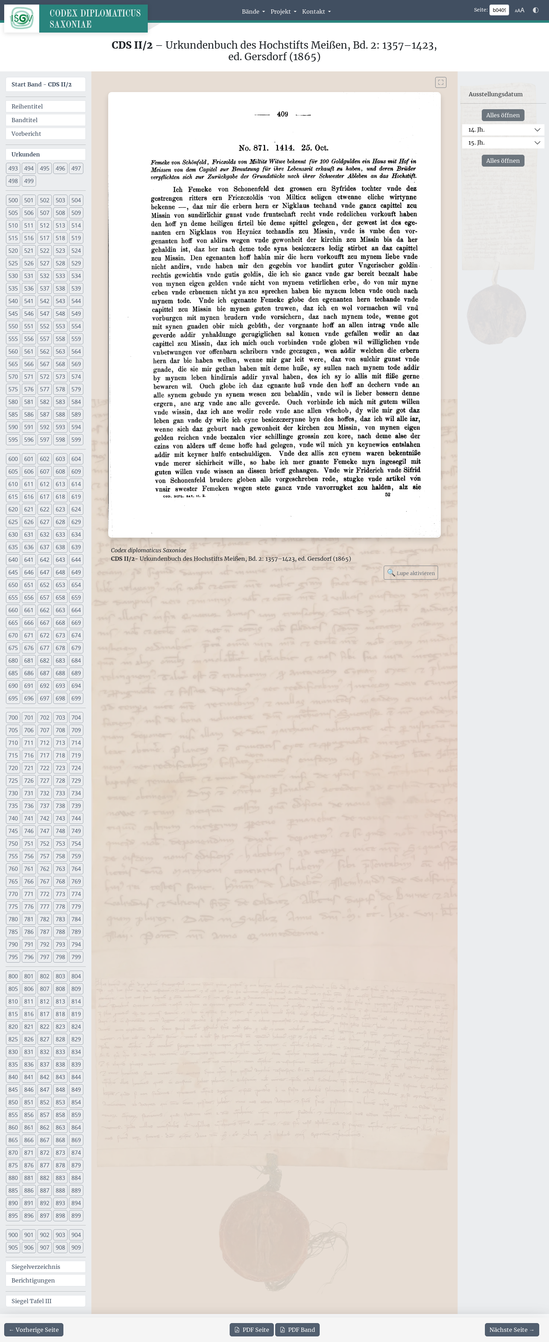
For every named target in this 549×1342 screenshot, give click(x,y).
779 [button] (76, 906)
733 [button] (60, 793)
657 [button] (44, 597)
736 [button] (29, 806)
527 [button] (44, 263)
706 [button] (29, 730)
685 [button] (13, 673)
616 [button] (29, 497)
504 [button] (76, 200)
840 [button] (13, 1077)
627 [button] (44, 522)
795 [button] (13, 957)
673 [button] (60, 635)
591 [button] (29, 427)
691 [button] (29, 686)
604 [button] (76, 459)
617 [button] (44, 497)
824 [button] (76, 1026)
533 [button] (60, 276)
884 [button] (76, 1178)
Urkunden (26, 154)
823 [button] (60, 1026)
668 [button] (60, 623)
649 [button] (76, 572)
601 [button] (29, 459)
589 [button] (76, 414)
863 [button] (60, 1127)
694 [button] (76, 686)
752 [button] (44, 843)
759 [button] (76, 856)
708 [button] (60, 730)
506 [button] (29, 213)
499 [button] (29, 181)
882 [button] (44, 1178)
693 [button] (60, 686)
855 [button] (13, 1115)
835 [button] (13, 1064)
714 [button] (76, 743)
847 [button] (44, 1089)
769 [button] (76, 881)
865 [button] (13, 1140)
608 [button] (60, 471)
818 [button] (60, 1014)
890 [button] (13, 1203)
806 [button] (29, 989)
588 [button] (60, 414)
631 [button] (29, 534)
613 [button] (60, 484)
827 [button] (44, 1039)
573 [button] (60, 376)
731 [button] (29, 793)
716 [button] (29, 755)
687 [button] (44, 673)
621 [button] (29, 509)
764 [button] (76, 869)
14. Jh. (476, 129)
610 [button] (13, 484)
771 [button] (29, 894)
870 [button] (13, 1152)
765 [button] (13, 881)
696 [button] (29, 698)
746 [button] (29, 831)
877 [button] (44, 1165)
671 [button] (29, 635)
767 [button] (44, 881)
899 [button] (76, 1215)
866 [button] (29, 1140)
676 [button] (29, 648)
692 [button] (44, 686)
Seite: (481, 10)
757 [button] (44, 856)
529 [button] (76, 263)
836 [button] (29, 1064)
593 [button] (60, 427)
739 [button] (76, 806)
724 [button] (76, 768)
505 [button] (13, 213)
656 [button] (29, 597)
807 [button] (44, 989)
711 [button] (29, 743)
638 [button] (60, 547)
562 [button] (44, 351)
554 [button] (76, 326)
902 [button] (44, 1235)
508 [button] (60, 213)
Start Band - (42, 84)
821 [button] (29, 1026)
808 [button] (60, 989)
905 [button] (13, 1247)
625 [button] (13, 522)
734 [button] (76, 793)
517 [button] (44, 238)
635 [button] (13, 547)
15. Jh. (476, 142)
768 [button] (60, 881)
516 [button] (29, 238)
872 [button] (44, 1152)
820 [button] (13, 1026)
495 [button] (44, 168)
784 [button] (76, 919)
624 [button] (76, 509)
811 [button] (29, 1001)
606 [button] (29, 471)
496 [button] (60, 168)
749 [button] (76, 831)
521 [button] (29, 250)
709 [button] (76, 730)
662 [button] (44, 610)
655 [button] (13, 597)
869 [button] (76, 1140)
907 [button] (44, 1247)
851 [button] (29, 1102)
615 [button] (13, 497)
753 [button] (60, 843)
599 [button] (76, 439)
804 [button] (76, 976)
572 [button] (44, 376)
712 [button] (44, 743)
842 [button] (44, 1077)
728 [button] (60, 780)
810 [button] (13, 1001)
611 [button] (29, 484)
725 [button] (13, 780)
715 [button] (13, 755)
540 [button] (13, 301)
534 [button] (76, 276)
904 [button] (76, 1235)
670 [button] (13, 635)
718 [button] (60, 755)
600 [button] (13, 459)
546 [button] (29, 313)
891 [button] (29, 1203)
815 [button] (13, 1014)
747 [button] (44, 831)
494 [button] (29, 168)
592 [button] (44, 427)
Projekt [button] (281, 11)
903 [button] (60, 1235)
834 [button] (76, 1052)
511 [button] (29, 225)
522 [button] (44, 250)
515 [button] (13, 238)
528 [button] (60, 263)
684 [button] (76, 660)
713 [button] (60, 743)
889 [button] (76, 1190)
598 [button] (60, 439)
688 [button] (60, 673)
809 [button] (76, 989)
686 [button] (29, 673)
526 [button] (29, 263)
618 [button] (60, 497)
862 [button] (44, 1127)
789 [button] (76, 932)
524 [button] (76, 250)
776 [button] (29, 906)
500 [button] (13, 200)
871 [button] (29, 1152)
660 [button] (13, 610)
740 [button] (13, 818)
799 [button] (76, 957)
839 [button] (76, 1064)
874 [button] (76, 1152)
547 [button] (44, 313)
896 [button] (29, 1215)
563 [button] (60, 351)
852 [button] (44, 1102)
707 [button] (44, 730)
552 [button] (44, 326)
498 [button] (13, 181)
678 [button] (60, 648)
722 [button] (44, 768)
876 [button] (29, 1165)
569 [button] (76, 364)
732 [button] (44, 793)
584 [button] (76, 402)
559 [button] (76, 339)
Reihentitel (27, 106)
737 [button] (44, 806)
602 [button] (44, 459)
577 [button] (44, 389)
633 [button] (60, 534)
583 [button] (60, 402)
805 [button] (13, 989)
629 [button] (76, 522)
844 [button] (76, 1077)
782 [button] (44, 919)
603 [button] (60, 459)
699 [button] (76, 698)
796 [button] (29, 957)
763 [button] (60, 869)
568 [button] (60, 364)
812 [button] (44, 1001)
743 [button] (60, 818)
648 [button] (60, 572)
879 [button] (76, 1165)
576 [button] (29, 389)
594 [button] (76, 427)
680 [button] (13, 660)
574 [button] (76, 376)
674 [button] (76, 635)
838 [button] (60, 1064)
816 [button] (29, 1014)
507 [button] (44, 213)
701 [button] (29, 717)
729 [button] (76, 780)
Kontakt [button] (314, 11)
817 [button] (44, 1014)
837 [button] (44, 1064)
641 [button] (29, 560)
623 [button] (60, 509)
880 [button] (13, 1178)
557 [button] (44, 339)
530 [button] (13, 276)
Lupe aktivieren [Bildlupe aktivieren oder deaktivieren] (411, 572)
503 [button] (60, 200)
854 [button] (76, 1102)
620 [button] (13, 509)
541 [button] (29, 301)
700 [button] (13, 717)
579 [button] (76, 389)
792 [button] (44, 944)
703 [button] (60, 717)
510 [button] (13, 225)
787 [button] (44, 932)
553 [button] (60, 326)
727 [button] (44, 780)
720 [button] (13, 768)
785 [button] (13, 932)
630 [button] (13, 534)
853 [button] (60, 1102)
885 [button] (13, 1190)
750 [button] (13, 843)
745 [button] (13, 831)
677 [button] (44, 648)
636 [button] (29, 547)
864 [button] (76, 1127)
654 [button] (76, 585)
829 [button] (76, 1039)
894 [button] (76, 1203)
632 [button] (44, 534)
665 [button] (13, 623)
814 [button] (76, 1001)
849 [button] (76, 1089)
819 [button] (76, 1014)
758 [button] (60, 856)
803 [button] (60, 976)
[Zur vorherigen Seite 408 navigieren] (33, 1329)
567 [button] (44, 364)
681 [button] (29, 660)
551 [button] (29, 326)
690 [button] (13, 686)
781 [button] (29, 919)
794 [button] (76, 944)
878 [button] (60, 1165)
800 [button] (13, 976)
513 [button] (60, 225)
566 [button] (29, 364)
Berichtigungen (33, 1280)
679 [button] (76, 648)
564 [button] (76, 351)
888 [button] (60, 1190)
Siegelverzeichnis (36, 1266)
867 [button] (44, 1140)
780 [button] (13, 919)
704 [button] (76, 717)
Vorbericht (26, 133)
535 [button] (13, 288)
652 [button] (44, 585)
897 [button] (44, 1215)
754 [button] (76, 843)
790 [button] (13, 944)
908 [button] (60, 1247)
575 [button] (13, 389)
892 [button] (44, 1203)
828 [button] (60, 1039)
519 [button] (76, 238)
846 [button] (29, 1089)
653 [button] (60, 585)
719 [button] (76, 755)
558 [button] (60, 339)
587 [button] (44, 414)
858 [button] (60, 1115)
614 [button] (76, 484)
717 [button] (44, 755)
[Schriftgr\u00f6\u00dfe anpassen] (519, 10)
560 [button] (13, 351)
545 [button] (13, 313)
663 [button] (60, 610)
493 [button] (13, 168)
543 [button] (60, 301)
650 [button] (13, 585)
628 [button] (60, 522)
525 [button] (13, 263)
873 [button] (60, 1152)
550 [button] (13, 326)
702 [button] (44, 717)
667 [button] (44, 623)
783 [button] (60, 919)
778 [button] (60, 906)
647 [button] (44, 572)
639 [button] (76, 547)
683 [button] (60, 660)
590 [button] (13, 427)
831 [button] (29, 1052)
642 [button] (44, 560)
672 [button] (44, 635)
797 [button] (44, 957)
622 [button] (44, 509)
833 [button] (60, 1052)
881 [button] (29, 1178)
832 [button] (44, 1052)
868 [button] (60, 1140)
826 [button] (29, 1039)
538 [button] (60, 288)
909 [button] (76, 1247)
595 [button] (13, 439)
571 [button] (29, 376)
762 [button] (44, 869)
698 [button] (60, 698)
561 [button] (29, 351)
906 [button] (29, 1247)
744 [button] (76, 818)
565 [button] (13, 364)
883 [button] (60, 1178)
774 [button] (76, 894)
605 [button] (13, 471)
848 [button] (60, 1089)
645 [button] (13, 572)
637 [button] (44, 547)
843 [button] (60, 1077)
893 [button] (60, 1203)
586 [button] (29, 414)
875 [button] (13, 1165)
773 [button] (60, 894)
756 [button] (29, 856)
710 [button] (13, 743)
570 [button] (13, 376)
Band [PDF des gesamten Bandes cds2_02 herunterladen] (297, 1330)
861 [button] (29, 1127)
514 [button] (76, 225)
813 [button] (60, 1001)
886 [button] (29, 1190)
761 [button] (29, 869)
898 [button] (60, 1215)
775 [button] (13, 906)
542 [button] (44, 301)
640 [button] (13, 560)
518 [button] (60, 238)
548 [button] (60, 313)
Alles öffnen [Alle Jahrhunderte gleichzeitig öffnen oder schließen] (503, 115)
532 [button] (44, 276)
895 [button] (13, 1215)
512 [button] (44, 225)
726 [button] (29, 780)
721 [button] (29, 768)
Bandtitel (24, 120)
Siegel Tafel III (31, 1301)
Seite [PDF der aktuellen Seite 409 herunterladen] (251, 1330)
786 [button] (29, 932)
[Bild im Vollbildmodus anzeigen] (440, 82)
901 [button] (29, 1235)
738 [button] (60, 806)
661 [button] (29, 610)
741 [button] (29, 818)
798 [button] (60, 957)
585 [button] (13, 414)
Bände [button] (251, 11)
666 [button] (29, 623)
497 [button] (76, 168)
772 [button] (44, 894)
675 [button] (13, 648)
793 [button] (60, 944)
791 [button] (29, 944)
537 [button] (44, 288)
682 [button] (44, 660)
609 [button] (76, 471)
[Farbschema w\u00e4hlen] (535, 10)
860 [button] (13, 1127)
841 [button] (29, 1077)
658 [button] (60, 597)
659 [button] (76, 597)
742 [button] (44, 818)
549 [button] (76, 313)
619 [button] (76, 497)
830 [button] (13, 1052)
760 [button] (13, 869)
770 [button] (13, 894)
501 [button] (29, 200)
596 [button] (29, 439)
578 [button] (60, 389)
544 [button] (76, 301)
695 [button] (13, 698)
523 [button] (60, 250)
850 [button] (13, 1102)
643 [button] (60, 560)
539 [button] (76, 288)
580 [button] (13, 402)
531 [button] (29, 276)
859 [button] (76, 1115)
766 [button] (29, 881)
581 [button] (29, 402)
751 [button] (29, 843)
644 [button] (76, 560)
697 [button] (44, 698)
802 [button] (44, 976)
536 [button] (29, 288)
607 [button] (44, 471)
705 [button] (13, 730)
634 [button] (76, 534)
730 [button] (13, 793)
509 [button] (76, 213)
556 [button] (29, 339)
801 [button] (29, 976)
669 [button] (76, 623)
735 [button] (13, 806)
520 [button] (13, 250)
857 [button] (44, 1115)
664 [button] (76, 610)
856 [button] (29, 1115)
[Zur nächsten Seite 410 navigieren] (512, 1329)
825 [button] (13, 1039)
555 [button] (13, 339)
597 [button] (44, 439)
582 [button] (44, 402)
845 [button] (13, 1089)
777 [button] (44, 906)
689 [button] (76, 673)
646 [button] (29, 572)
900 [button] (13, 1235)
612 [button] (44, 484)
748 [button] (60, 831)
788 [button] (60, 932)
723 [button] (60, 768)
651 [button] (29, 585)
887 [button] (44, 1190)
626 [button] (29, 522)
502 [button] (44, 200)
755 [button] (13, 856)
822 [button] (44, 1026)
